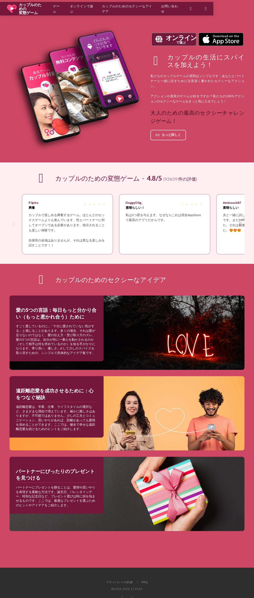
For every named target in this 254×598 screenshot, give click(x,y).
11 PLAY (137, 589)
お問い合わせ (201, 8)
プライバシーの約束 (119, 582)
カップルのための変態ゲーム (39, 8)
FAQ (144, 582)
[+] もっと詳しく (168, 135)
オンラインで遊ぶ (99, 8)
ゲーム (70, 8)
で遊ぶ (181, 39)
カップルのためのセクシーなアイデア (152, 8)
